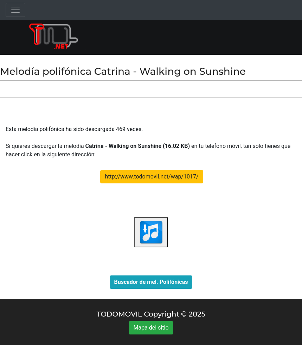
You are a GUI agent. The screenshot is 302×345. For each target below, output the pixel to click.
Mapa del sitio (150, 327)
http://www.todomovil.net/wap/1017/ (151, 176)
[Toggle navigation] (15, 10)
